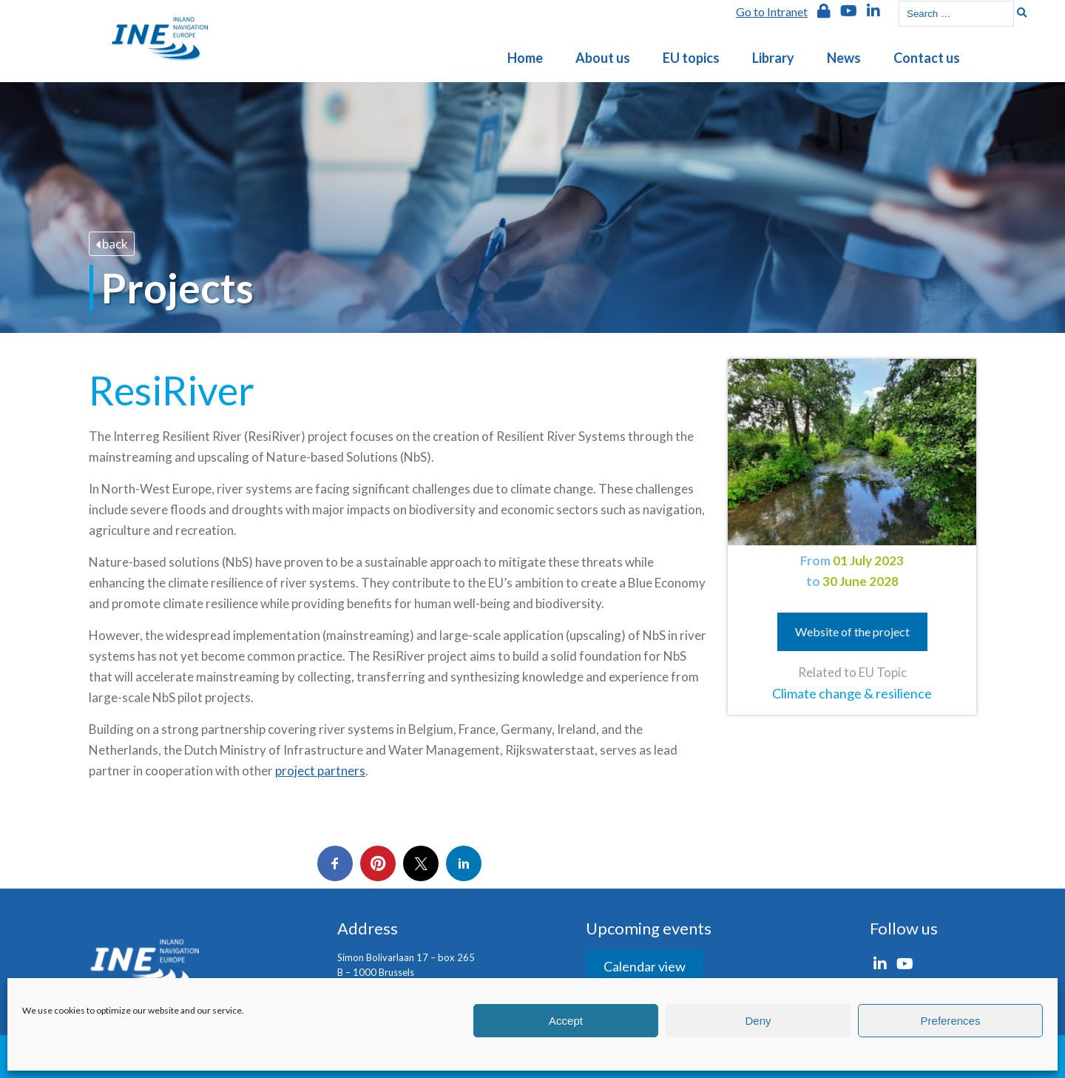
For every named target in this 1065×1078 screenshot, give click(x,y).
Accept (566, 1020)
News (844, 58)
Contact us (926, 58)
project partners (320, 770)
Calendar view (645, 966)
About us (602, 58)
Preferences (951, 1020)
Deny (758, 1020)
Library (773, 58)
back (111, 244)
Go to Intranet (772, 11)
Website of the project (852, 631)
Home (525, 58)
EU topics (691, 58)
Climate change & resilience (852, 693)
